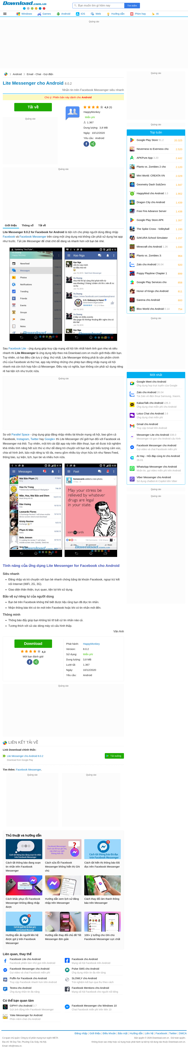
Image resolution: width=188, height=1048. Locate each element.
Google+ (50, 439)
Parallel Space (20, 434)
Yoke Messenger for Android (26, 1015)
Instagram (23, 439)
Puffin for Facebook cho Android (28, 978)
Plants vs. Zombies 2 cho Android (151, 168)
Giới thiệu (11, 225)
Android (17, 74)
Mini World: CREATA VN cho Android (151, 176)
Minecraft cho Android (152, 246)
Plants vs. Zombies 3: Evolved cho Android (151, 256)
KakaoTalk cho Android (153, 402)
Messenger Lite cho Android (156, 434)
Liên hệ (149, 1033)
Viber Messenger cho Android (154, 477)
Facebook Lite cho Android (25, 959)
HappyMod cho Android (152, 193)
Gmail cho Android (147, 424)
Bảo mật (122, 1033)
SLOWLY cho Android (84, 978)
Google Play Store (150, 139)
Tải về (42, 225)
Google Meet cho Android (151, 381)
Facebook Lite (17, 348)
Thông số (27, 225)
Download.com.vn (6, 74)
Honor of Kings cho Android (153, 292)
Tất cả (7, 14)
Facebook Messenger (32, 236)
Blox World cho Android (153, 308)
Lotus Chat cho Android (152, 413)
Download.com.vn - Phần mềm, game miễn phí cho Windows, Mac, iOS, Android (24, 5)
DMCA (183, 1033)
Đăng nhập (81, 1033)
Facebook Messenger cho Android (29, 968)
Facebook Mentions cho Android (90, 987)
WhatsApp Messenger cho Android (157, 466)
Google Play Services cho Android (152, 283)
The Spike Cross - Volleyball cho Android (153, 230)
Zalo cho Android (150, 264)
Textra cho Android (20, 987)
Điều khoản (109, 1033)
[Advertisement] (94, 48)
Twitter (34, 439)
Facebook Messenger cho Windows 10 (94, 1005)
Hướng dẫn (136, 1033)
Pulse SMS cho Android (85, 968)
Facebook (9, 236)
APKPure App (147, 157)
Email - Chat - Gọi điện (40, 74)
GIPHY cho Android (23, 1005)
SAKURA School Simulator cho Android (152, 239)
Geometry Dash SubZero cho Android (151, 185)
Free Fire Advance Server (151, 212)
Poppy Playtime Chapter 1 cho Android (152, 274)
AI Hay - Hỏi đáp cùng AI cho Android (158, 457)
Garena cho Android (148, 299)
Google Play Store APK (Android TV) (150, 221)
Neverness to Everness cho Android (153, 150)
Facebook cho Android (85, 959)
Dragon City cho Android (151, 203)
